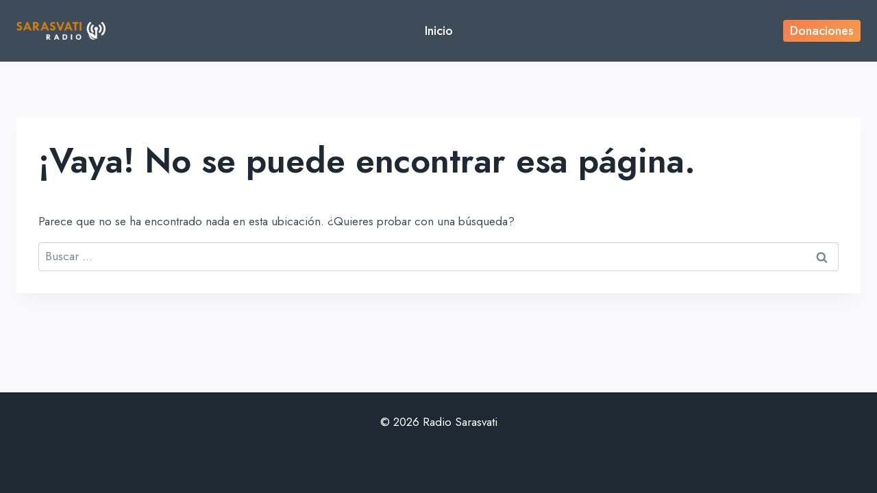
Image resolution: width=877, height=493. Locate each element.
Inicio (439, 31)
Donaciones (822, 31)
